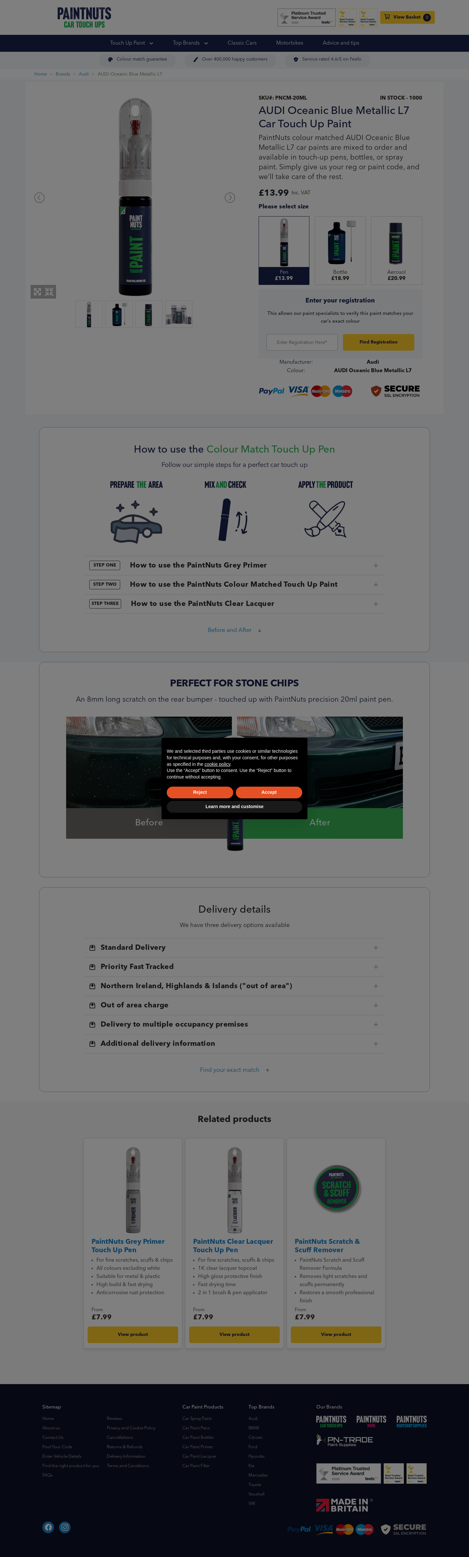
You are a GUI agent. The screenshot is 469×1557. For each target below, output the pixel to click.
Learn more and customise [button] (234, 806)
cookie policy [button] (217, 764)
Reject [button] (200, 792)
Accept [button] (269, 792)
